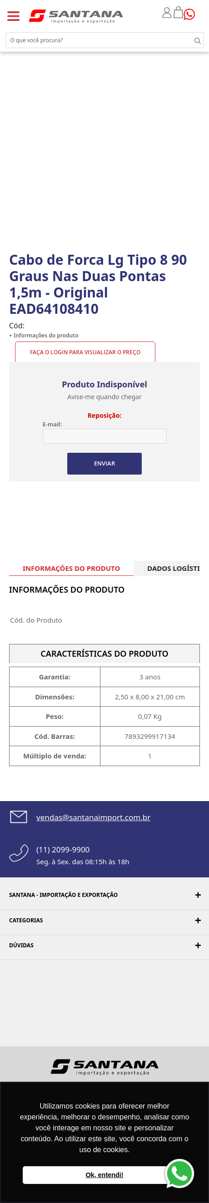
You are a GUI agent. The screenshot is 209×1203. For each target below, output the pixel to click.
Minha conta (168, 12)
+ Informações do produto (44, 335)
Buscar (190, 40)
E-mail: (52, 424)
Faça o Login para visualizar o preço (85, 352)
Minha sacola (179, 12)
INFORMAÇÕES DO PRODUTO (71, 568)
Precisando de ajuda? (192, 14)
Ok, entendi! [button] (104, 1174)
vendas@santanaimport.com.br (93, 817)
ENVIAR (104, 463)
